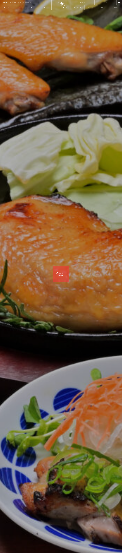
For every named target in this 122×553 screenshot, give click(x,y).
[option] (25, 2)
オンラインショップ (82, 2)
